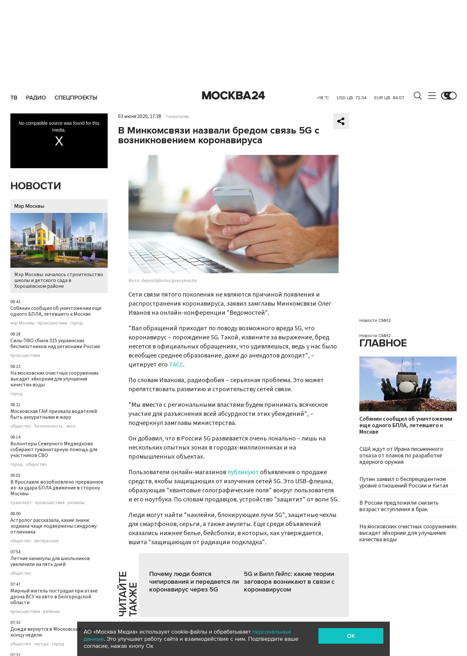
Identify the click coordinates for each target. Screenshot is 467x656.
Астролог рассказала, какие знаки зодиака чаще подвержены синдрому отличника (53, 526)
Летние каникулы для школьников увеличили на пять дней (50, 561)
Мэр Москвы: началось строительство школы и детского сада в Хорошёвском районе (59, 251)
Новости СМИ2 (375, 320)
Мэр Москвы (29, 206)
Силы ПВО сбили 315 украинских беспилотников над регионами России (55, 343)
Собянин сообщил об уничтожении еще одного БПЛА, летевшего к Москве (56, 311)
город (76, 323)
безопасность (48, 426)
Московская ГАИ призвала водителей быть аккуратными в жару (53, 414)
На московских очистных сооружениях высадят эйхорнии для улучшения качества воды (54, 378)
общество (20, 426)
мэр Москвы (22, 323)
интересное (46, 541)
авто (71, 426)
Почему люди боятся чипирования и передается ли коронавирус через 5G (194, 581)
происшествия (52, 323)
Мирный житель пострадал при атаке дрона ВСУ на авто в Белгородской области (54, 596)
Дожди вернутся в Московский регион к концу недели (56, 632)
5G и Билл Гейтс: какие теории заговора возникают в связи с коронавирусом (289, 581)
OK (351, 635)
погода (41, 644)
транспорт (21, 502)
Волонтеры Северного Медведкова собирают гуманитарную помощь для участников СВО (53, 449)
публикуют (243, 472)
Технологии (177, 116)
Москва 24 (233, 95)
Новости (35, 186)
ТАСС (176, 364)
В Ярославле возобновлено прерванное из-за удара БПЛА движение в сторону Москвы (56, 487)
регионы (76, 502)
